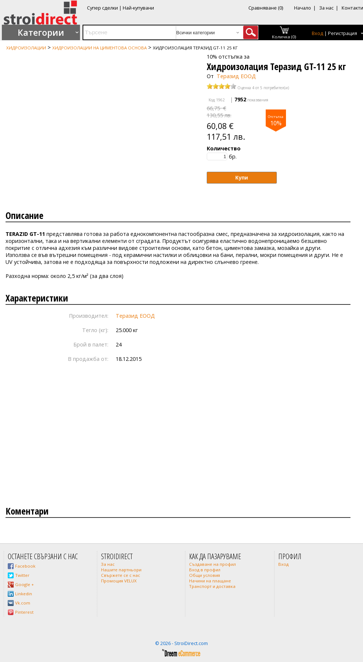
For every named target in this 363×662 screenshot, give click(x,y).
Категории (41, 32)
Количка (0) (284, 36)
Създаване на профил (212, 564)
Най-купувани (138, 7)
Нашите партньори (121, 569)
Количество (224, 148)
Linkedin (23, 593)
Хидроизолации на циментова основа (99, 47)
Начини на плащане (210, 580)
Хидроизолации (26, 47)
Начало (302, 7)
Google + (24, 584)
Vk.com (22, 603)
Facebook (25, 566)
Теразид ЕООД (236, 76)
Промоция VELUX (119, 580)
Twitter (22, 575)
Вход (317, 33)
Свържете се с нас (120, 575)
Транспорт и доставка (212, 586)
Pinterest (24, 612)
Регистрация (342, 33)
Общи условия (204, 575)
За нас (326, 7)
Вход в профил (204, 569)
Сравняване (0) (265, 7)
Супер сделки (102, 7)
